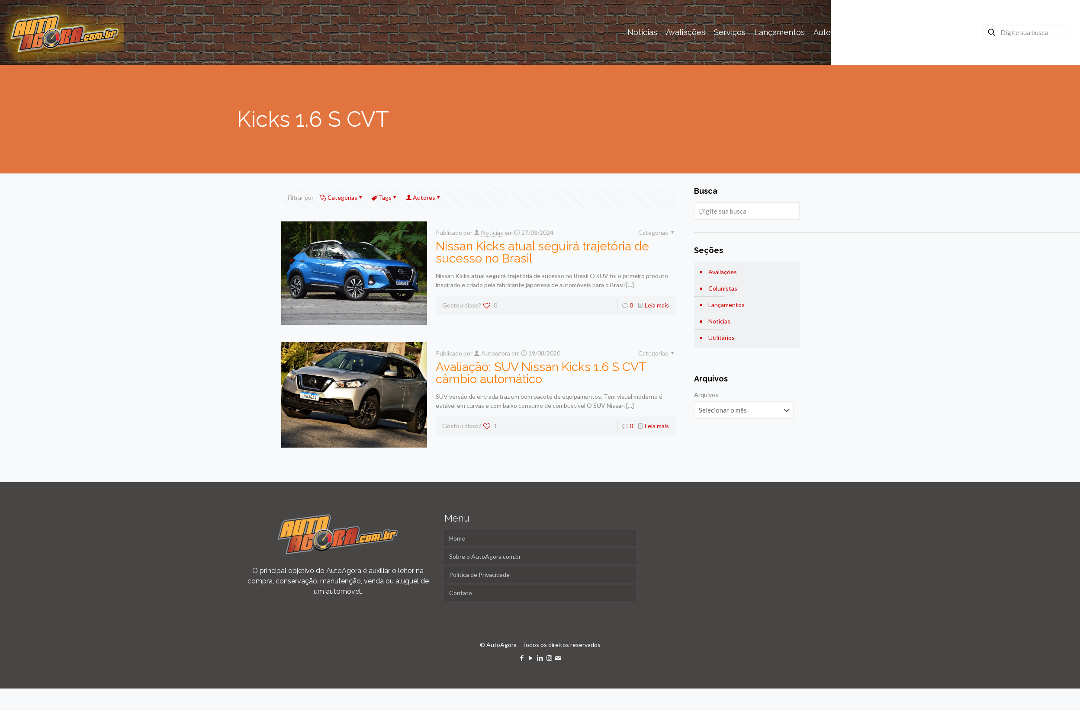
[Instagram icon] (549, 658)
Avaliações (722, 271)
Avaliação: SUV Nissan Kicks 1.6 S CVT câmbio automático (541, 373)
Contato (460, 592)
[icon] (558, 658)
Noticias (492, 232)
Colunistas (722, 288)
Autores (423, 197)
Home (457, 538)
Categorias (341, 197)
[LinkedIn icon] (540, 658)
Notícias (719, 321)
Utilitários (721, 337)
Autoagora (495, 353)
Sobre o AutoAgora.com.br (485, 556)
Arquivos (706, 394)
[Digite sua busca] (1026, 32)
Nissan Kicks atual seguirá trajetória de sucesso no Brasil (542, 252)
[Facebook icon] (522, 658)
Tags (384, 197)
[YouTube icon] (531, 658)
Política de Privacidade (479, 574)
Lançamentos (726, 304)
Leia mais (657, 305)
